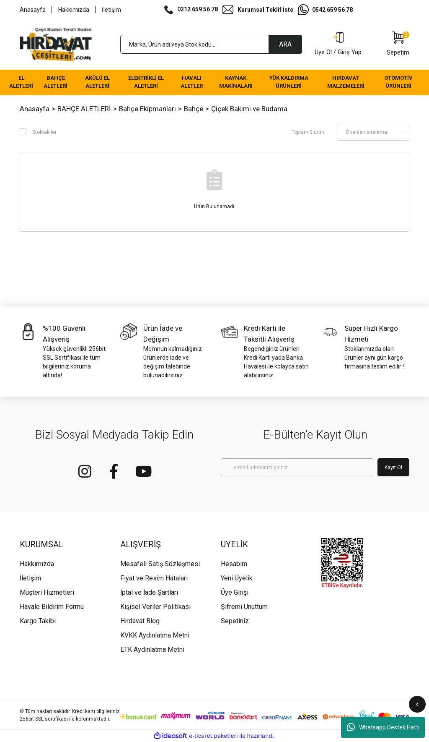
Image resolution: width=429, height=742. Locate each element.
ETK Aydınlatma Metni (152, 649)
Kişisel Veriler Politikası (155, 607)
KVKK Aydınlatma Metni (154, 635)
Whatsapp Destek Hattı (383, 727)
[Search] (211, 44)
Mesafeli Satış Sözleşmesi (160, 564)
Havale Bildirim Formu (52, 607)
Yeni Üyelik (237, 578)
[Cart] (398, 44)
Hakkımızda (73, 9)
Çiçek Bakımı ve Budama (249, 109)
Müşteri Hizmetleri (47, 592)
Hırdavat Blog (140, 621)
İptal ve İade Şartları (149, 592)
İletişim (111, 9)
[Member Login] (338, 44)
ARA (285, 44)
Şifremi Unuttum (244, 607)
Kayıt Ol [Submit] (393, 467)
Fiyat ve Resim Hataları (154, 578)
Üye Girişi (234, 592)
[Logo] (56, 44)
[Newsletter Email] (297, 467)
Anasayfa (33, 9)
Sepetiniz (235, 621)
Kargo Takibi (38, 621)
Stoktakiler (44, 132)
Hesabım (234, 564)
